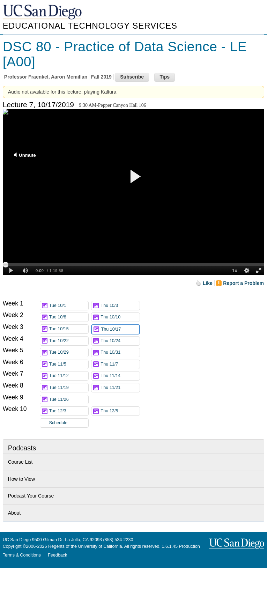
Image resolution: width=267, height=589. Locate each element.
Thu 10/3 (120, 305)
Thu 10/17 (120, 329)
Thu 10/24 (120, 341)
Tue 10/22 (68, 341)
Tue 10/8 (68, 317)
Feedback (57, 555)
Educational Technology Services (90, 25)
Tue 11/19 (68, 387)
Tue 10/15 (68, 329)
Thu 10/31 (120, 352)
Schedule (58, 422)
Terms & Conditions (22, 555)
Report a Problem (243, 283)
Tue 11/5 (68, 364)
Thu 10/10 (120, 317)
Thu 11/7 (120, 364)
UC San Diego (43, 12)
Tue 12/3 (68, 411)
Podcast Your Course (31, 496)
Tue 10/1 (68, 305)
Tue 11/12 (68, 375)
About (14, 513)
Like (208, 283)
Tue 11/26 (68, 399)
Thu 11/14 (120, 375)
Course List (20, 462)
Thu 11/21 (120, 387)
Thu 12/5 (120, 411)
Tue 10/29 (68, 352)
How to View (21, 479)
